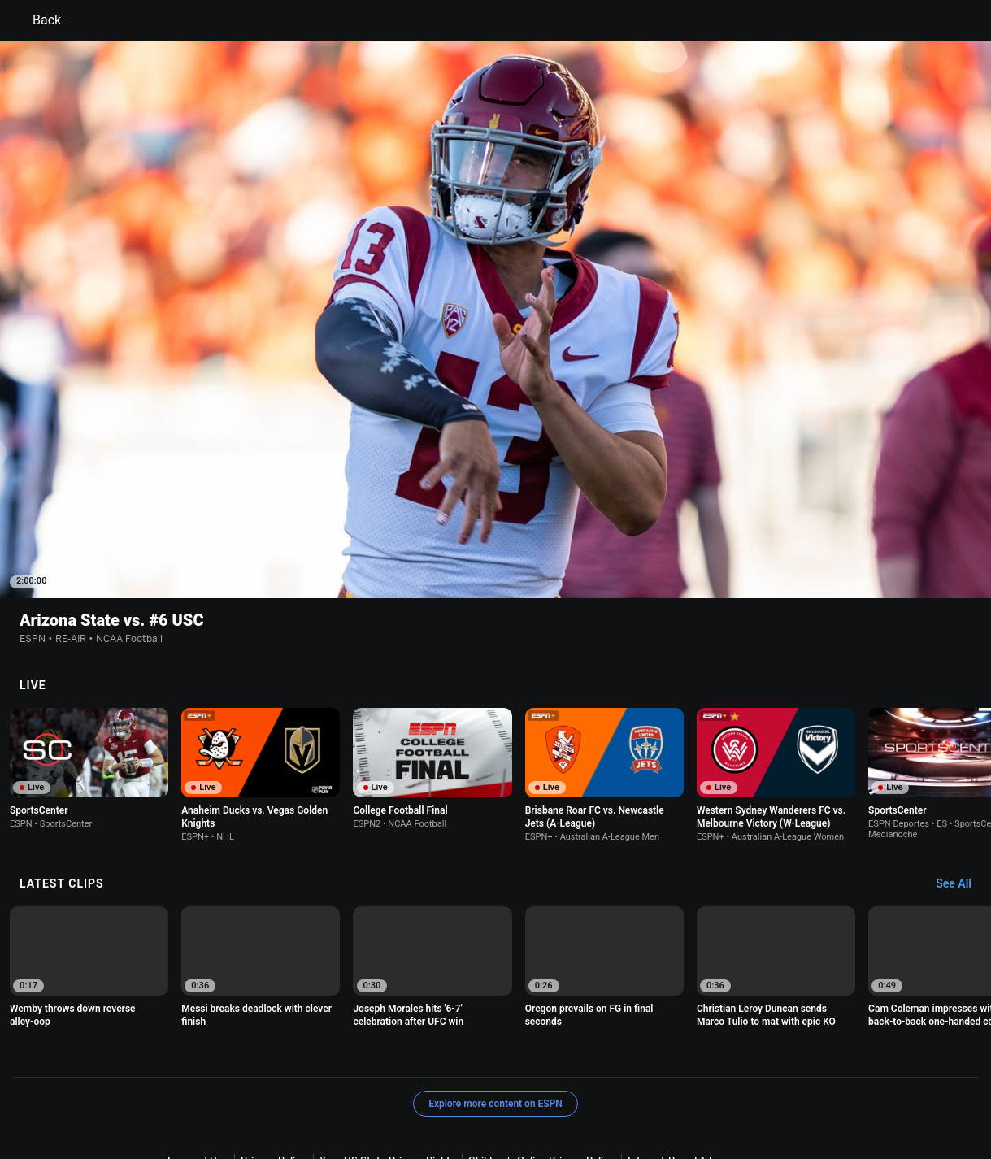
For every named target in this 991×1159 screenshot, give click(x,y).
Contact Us (561, 1097)
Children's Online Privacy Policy (541, 1082)
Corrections (817, 1097)
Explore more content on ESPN (495, 1025)
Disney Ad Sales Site (648, 1097)
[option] (89, 690)
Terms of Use (197, 1082)
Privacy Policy (273, 1082)
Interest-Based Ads (672, 1082)
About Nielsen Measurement (232, 1097)
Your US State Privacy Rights (387, 1082)
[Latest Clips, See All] (961, 806)
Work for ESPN (743, 1097)
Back (37, 20)
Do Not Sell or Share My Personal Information (416, 1097)
